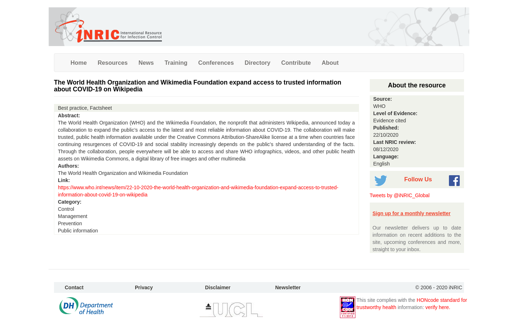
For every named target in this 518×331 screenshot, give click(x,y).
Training (176, 62)
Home (79, 62)
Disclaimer (218, 287)
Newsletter (288, 287)
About (330, 62)
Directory (258, 62)
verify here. (437, 307)
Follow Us (418, 179)
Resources (112, 62)
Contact (74, 287)
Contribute (296, 62)
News (146, 62)
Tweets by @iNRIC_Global (400, 195)
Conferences (216, 62)
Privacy (144, 287)
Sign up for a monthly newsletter (412, 213)
